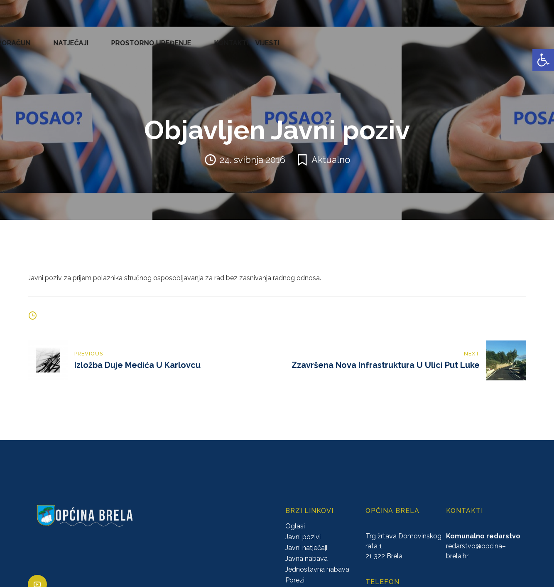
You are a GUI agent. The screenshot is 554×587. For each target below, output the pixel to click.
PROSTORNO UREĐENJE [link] (435, 37)
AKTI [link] (211, 37)
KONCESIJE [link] (244, 37)
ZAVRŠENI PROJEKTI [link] (163, 37)
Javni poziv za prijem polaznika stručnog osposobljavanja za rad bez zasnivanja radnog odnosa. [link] (174, 267)
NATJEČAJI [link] (370, 37)
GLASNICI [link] (285, 37)
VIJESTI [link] (535, 37)
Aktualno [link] (330, 148)
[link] (543, 60)
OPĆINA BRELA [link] (32, 37)
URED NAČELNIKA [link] (93, 37)
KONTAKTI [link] (499, 37)
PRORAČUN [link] (327, 37)
